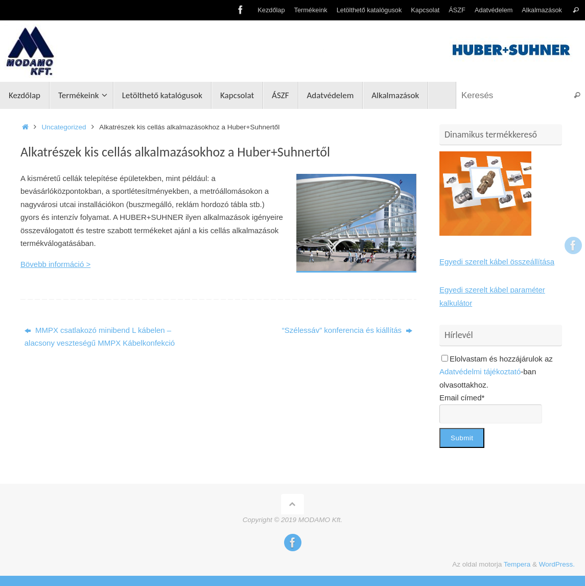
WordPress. (557, 564)
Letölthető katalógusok (369, 10)
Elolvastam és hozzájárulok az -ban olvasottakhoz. (496, 371)
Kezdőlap (271, 10)
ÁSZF (457, 10)
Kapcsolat (425, 10)
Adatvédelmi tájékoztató (480, 371)
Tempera (517, 564)
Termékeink (310, 10)
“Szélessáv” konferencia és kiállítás (347, 330)
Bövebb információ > (55, 264)
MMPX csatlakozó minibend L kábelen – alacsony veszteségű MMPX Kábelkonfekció (100, 337)
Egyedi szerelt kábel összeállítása (496, 261)
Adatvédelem (493, 10)
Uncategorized (64, 127)
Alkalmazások (542, 10)
